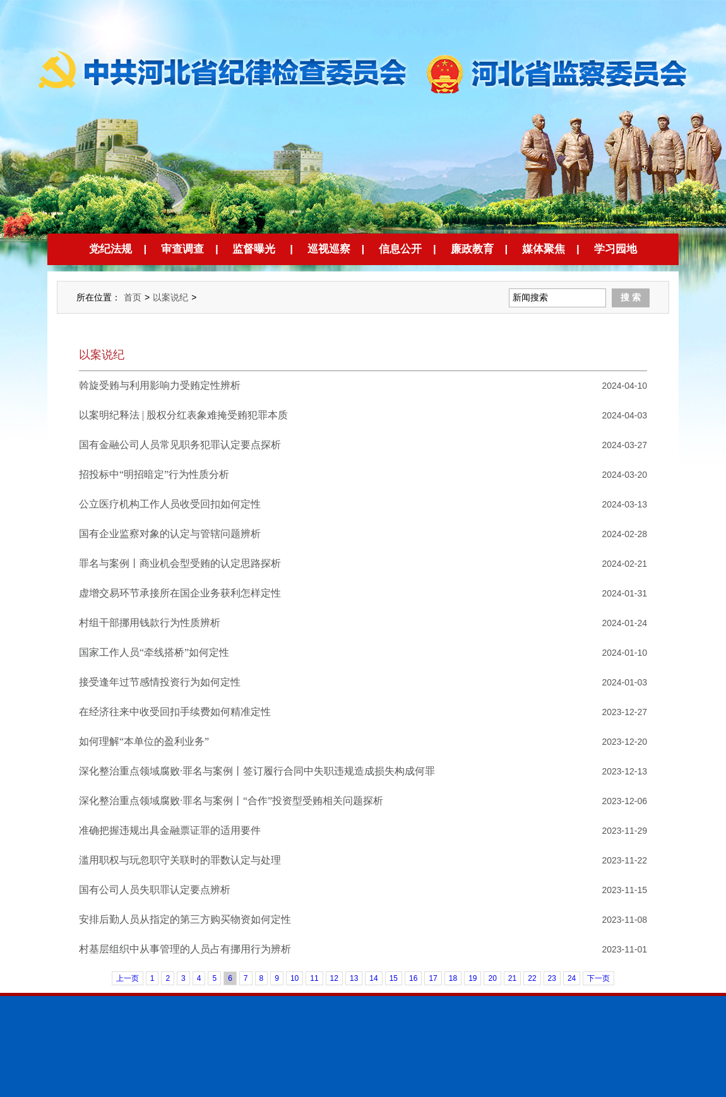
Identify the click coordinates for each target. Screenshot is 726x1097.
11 (314, 978)
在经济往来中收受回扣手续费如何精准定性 (175, 711)
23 (552, 978)
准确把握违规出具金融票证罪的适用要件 (170, 830)
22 (532, 978)
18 (453, 978)
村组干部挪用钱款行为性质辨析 (149, 622)
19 (472, 978)
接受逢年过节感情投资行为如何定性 (160, 682)
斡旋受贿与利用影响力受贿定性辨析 (160, 385)
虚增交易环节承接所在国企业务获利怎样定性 (180, 593)
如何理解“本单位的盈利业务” (144, 741)
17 (433, 978)
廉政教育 (472, 249)
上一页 (127, 978)
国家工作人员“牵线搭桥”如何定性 (154, 652)
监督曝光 (253, 249)
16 (413, 978)
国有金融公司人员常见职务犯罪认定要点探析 (180, 444)
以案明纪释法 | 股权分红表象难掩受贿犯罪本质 (183, 415)
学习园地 (615, 249)
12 (334, 978)
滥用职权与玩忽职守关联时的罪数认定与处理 (180, 860)
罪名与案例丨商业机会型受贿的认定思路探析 (180, 563)
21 (512, 978)
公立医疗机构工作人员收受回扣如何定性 (170, 504)
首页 (132, 297)
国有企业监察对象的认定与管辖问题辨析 (170, 533)
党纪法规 (110, 249)
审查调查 (182, 249)
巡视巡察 (328, 249)
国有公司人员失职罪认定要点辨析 (154, 889)
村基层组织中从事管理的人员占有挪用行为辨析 (185, 949)
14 (373, 978)
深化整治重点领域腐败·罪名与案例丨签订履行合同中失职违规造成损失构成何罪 (257, 771)
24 (572, 978)
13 (354, 978)
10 (294, 978)
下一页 (598, 978)
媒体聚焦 (543, 249)
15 (394, 978)
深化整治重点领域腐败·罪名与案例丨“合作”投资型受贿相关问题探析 (231, 800)
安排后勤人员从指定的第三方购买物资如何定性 (185, 919)
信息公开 (400, 249)
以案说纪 (170, 297)
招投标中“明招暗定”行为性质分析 (154, 474)
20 (492, 978)
